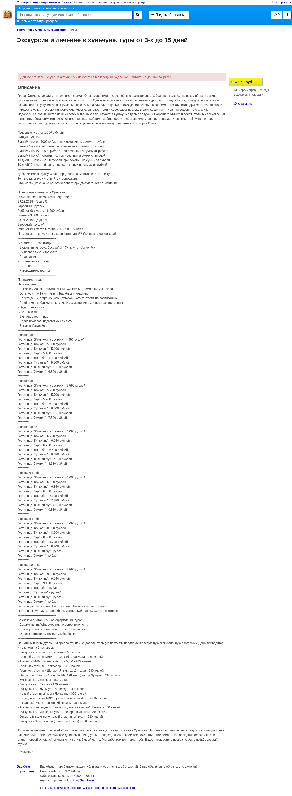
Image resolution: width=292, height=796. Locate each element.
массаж (39, 8)
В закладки (243, 103)
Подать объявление (168, 15)
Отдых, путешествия (51, 29)
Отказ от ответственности (99, 787)
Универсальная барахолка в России (44, 2)
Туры (73, 29)
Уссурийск (25, 29)
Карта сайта (25, 771)
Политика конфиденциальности (60, 787)
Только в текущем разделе (37, 21)
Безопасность (127, 787)
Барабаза (23, 766)
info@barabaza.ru (85, 780)
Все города (282, 2)
